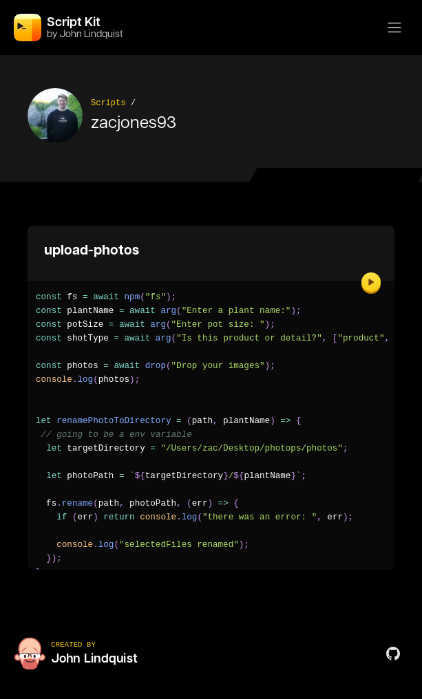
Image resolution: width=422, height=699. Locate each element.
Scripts (108, 103)
